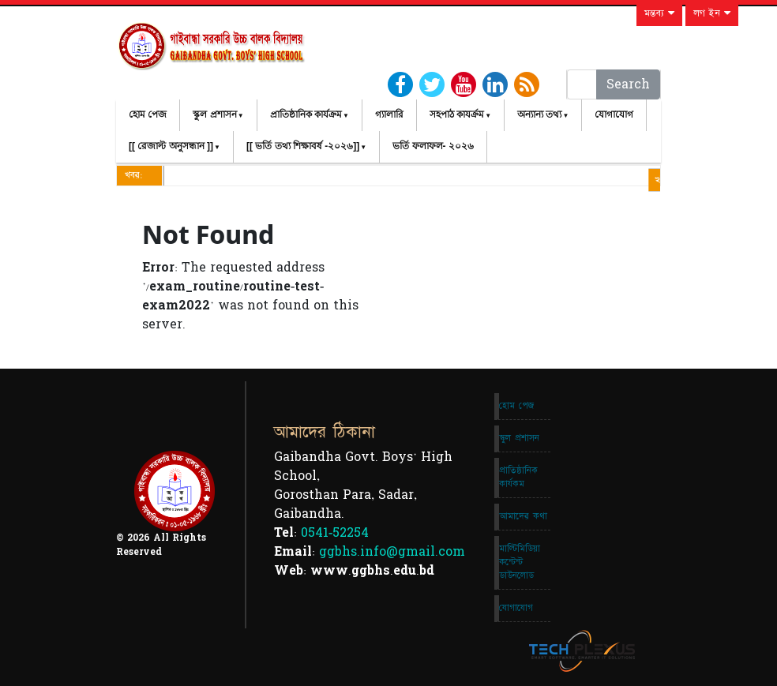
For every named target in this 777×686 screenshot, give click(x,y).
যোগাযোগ (614, 114)
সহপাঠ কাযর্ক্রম (457, 114)
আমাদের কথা (523, 516)
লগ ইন (711, 13)
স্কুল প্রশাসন (214, 114)
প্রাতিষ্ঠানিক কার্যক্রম (306, 114)
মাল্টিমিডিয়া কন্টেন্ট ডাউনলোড (519, 562)
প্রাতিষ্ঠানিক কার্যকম (518, 477)
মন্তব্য (659, 13)
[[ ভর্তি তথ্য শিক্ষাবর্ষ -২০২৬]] (302, 146)
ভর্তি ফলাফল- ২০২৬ (433, 146)
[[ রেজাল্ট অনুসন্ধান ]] (171, 146)
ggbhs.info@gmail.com (392, 552)
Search (628, 84)
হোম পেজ (148, 114)
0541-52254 (335, 533)
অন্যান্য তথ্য (539, 114)
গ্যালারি (389, 114)
